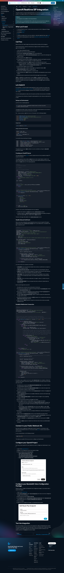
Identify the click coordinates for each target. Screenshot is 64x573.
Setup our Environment (57, 12)
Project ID (23, 31)
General (40, 545)
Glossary (35, 559)
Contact (30, 549)
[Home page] (17, 7)
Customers (36, 555)
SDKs (29, 3)
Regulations (36, 562)
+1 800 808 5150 (51, 550)
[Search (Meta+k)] (46, 3)
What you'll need (55, 7)
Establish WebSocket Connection (57, 17)
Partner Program (35, 553)
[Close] (63, 0)
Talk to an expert (50, 547)
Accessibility (41, 546)
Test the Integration (56, 25)
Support (35, 545)
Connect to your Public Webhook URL (56, 19)
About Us (30, 546)
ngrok (48, 35)
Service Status (35, 547)
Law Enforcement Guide (42, 548)
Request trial (52, 543)
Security (35, 551)
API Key (23, 32)
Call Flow (54, 9)
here (41, 0)
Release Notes (35, 557)
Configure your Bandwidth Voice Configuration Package (58, 23)
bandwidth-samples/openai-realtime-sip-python (24, 89)
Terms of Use (41, 556)
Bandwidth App (24, 492)
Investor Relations (30, 554)
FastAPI (17, 90)
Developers (36, 548)
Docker (18, 34)
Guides (18, 3)
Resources (35, 550)
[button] (7, 8)
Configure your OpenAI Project (57, 21)
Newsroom (31, 550)
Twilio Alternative (36, 561)
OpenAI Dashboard (25, 449)
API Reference (24, 3)
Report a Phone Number (41, 553)
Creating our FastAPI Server (58, 13)
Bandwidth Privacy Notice (42, 551)
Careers (30, 552)
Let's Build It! (55, 10)
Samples (32, 3)
